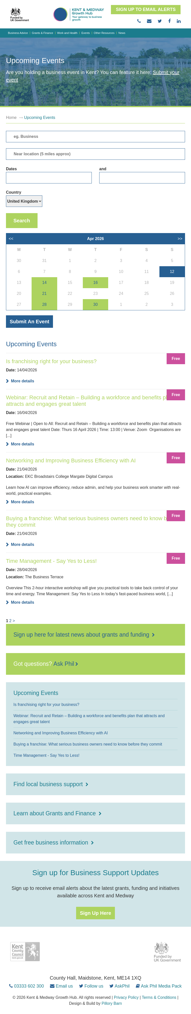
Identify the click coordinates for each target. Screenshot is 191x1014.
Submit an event (29, 321)
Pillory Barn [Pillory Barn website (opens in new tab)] (111, 1003)
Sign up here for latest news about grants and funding (82, 634)
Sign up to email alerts (146, 9)
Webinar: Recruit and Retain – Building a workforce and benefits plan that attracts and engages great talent (95, 400)
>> (180, 239)
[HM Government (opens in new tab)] (167, 952)
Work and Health (67, 32)
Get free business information (51, 842)
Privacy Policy (126, 997)
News (121, 32)
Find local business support (48, 784)
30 (95, 304)
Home (11, 117)
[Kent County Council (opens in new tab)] (25, 952)
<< (11, 239)
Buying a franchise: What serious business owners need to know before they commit (92, 521)
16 (95, 282)
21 (44, 293)
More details (22, 381)
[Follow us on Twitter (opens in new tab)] (91, 986)
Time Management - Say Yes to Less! (51, 561)
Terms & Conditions (159, 997)
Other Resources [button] (104, 32)
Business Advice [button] (18, 32)
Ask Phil (63, 664)
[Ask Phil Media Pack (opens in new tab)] (159, 986)
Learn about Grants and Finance (55, 813)
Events (85, 32)
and (142, 175)
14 (44, 282)
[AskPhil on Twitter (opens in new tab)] (119, 986)
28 (44, 304)
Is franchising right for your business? (51, 361)
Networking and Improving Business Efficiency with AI (71, 460)
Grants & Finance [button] (42, 32)
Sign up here (95, 913)
